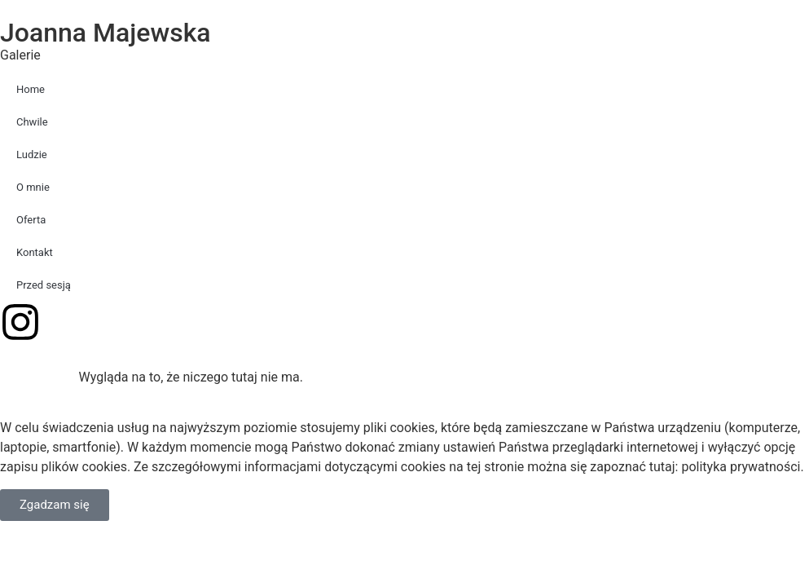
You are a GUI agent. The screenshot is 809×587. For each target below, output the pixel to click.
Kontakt (34, 252)
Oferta (31, 220)
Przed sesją (43, 285)
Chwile (32, 122)
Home (30, 89)
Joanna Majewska (105, 32)
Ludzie (31, 154)
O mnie (33, 187)
